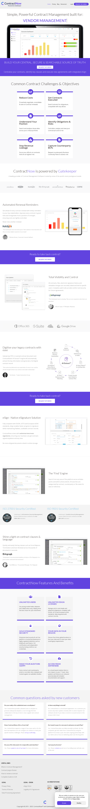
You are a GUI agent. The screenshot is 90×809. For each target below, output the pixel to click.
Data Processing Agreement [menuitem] (11, 793)
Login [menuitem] (71, 4)
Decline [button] (79, 803)
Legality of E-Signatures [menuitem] (31, 789)
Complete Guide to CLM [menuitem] (9, 777)
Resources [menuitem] (64, 4)
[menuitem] (81, 4)
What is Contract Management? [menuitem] (11, 767)
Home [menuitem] (49, 4)
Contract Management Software (33, 176)
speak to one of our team (18, 748)
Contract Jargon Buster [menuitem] (9, 770)
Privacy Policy (76, 799)
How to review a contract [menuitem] (9, 774)
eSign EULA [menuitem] (27, 786)
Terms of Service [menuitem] (7, 789)
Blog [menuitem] (58, 4)
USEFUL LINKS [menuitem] (5, 763)
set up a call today (30, 732)
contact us (58, 748)
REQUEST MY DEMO (45, 67)
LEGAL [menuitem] (4, 782)
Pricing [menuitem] (54, 4)
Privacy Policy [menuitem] (6, 786)
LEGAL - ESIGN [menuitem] (28, 782)
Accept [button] (64, 803)
